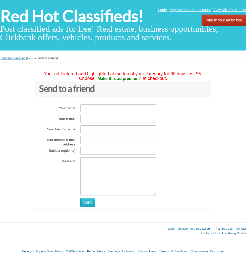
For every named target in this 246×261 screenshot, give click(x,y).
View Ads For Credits (229, 10)
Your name (67, 108)
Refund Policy (96, 251)
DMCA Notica (75, 251)
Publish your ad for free (224, 20)
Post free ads (223, 228)
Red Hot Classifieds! (72, 16)
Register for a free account (190, 10)
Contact (241, 228)
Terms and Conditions (173, 251)
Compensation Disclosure (207, 251)
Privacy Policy (31, 251)
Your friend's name (61, 129)
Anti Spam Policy (52, 251)
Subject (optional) (62, 150)
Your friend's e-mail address (60, 142)
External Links (147, 251)
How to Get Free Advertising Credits (223, 233)
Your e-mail (66, 119)
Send (87, 202)
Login (162, 10)
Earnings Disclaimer (121, 251)
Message (68, 161)
